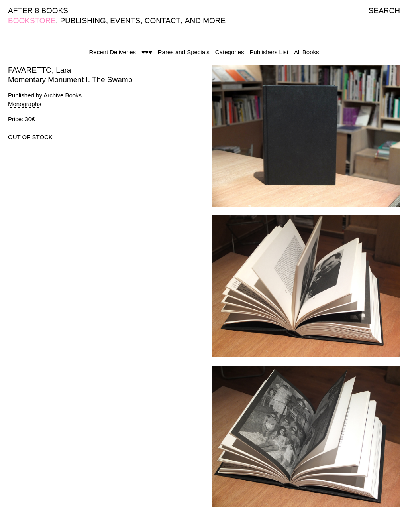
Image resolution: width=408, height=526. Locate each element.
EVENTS (125, 20)
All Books (306, 52)
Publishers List (268, 52)
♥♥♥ (146, 52)
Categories (229, 52)
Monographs (24, 103)
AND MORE (205, 20)
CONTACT (162, 20)
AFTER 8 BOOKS (38, 10)
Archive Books (62, 95)
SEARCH (384, 10)
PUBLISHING (83, 20)
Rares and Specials (184, 52)
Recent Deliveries (112, 52)
